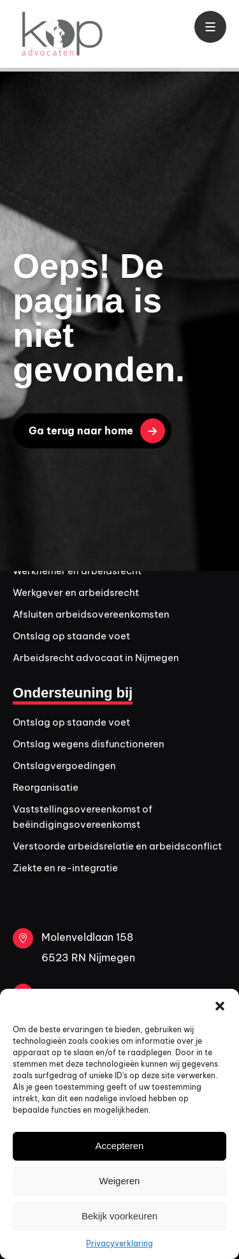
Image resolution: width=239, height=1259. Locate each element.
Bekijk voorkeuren (119, 1215)
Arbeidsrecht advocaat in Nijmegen (96, 658)
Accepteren (120, 1145)
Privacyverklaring (119, 1243)
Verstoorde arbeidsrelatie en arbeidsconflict (117, 846)
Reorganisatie (45, 787)
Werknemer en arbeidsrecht (77, 571)
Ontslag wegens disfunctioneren (88, 744)
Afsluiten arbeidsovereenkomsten (91, 614)
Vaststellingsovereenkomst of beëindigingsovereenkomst (82, 816)
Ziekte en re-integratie (65, 868)
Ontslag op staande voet (71, 636)
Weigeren (119, 1180)
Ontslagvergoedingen (64, 765)
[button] (220, 1004)
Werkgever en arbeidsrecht (76, 592)
